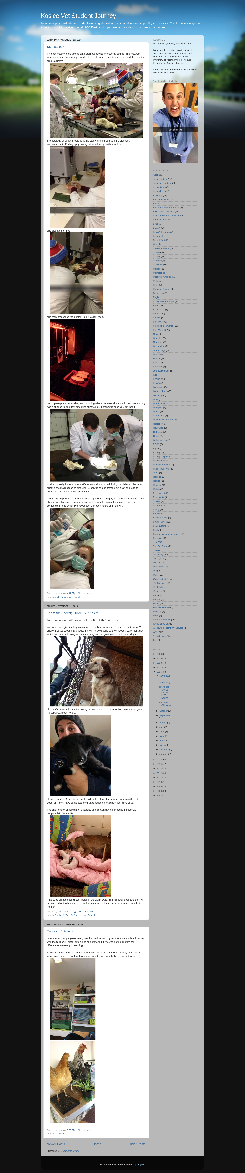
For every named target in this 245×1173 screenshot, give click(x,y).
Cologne (157, 269)
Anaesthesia (159, 191)
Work (155, 615)
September (165, 715)
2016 (159, 672)
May (161, 736)
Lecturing (158, 395)
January (163, 754)
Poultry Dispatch (161, 456)
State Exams (159, 526)
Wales (156, 603)
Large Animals (160, 391)
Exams (156, 313)
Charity (156, 256)
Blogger (141, 1164)
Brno (155, 223)
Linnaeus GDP (160, 403)
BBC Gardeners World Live (167, 215)
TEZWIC (157, 542)
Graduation (159, 346)
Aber (155, 175)
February (164, 749)
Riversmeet (159, 493)
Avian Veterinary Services (166, 207)
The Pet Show (160, 546)
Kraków (157, 383)
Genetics (157, 338)
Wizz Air (157, 611)
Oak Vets (157, 432)
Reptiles (157, 485)
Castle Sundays (161, 248)
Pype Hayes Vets (162, 468)
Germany (158, 342)
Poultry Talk (159, 460)
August (163, 722)
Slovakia (157, 513)
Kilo (155, 375)
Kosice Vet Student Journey (78, 15)
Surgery (157, 538)
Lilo (155, 399)
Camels (157, 244)
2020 (159, 654)
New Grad (158, 428)
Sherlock (157, 505)
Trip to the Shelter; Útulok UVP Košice (73, 613)
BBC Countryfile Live (163, 211)
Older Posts (137, 1144)
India (155, 362)
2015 (159, 759)
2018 (159, 663)
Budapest (158, 236)
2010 (159, 782)
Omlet (156, 436)
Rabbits (157, 477)
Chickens (59, 1133)
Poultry (156, 452)
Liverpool (157, 407)
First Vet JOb (159, 330)
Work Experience (162, 619)
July (161, 727)
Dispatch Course (161, 289)
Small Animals (160, 517)
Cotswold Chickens (163, 277)
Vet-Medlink (159, 587)
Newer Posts (56, 1144)
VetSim (156, 599)
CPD (155, 281)
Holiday (157, 354)
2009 (159, 786)
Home (97, 1144)
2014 (159, 764)
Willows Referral (161, 607)
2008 (159, 791)
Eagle (156, 297)
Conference (159, 273)
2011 (159, 777)
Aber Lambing (160, 179)
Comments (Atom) (70, 1151)
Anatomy (157, 195)
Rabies (156, 481)
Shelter (58, 915)
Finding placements (163, 326)
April (162, 740)
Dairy (156, 285)
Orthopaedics (160, 440)
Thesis (156, 550)
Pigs (155, 448)
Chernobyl (158, 260)
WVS (155, 632)
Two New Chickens (60, 931)
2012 (159, 773)
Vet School (74, 597)
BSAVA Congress (162, 232)
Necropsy (158, 423)
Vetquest (157, 591)
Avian (156, 203)
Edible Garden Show (163, 301)
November (164, 675)
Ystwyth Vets (159, 636)
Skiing (156, 509)
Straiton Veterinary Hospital (167, 534)
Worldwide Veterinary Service (168, 628)
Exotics (157, 317)
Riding (156, 489)
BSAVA (156, 228)
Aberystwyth (159, 187)
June (162, 731)
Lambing (157, 387)
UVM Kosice (61, 597)
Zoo (155, 640)
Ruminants (158, 497)
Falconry (157, 322)
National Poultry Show (164, 419)
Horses (156, 358)
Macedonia (158, 415)
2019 (159, 658)
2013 (159, 768)
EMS (155, 305)
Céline (156, 252)
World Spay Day (161, 623)
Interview (157, 366)
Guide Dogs (159, 350)
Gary (155, 334)
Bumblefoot (159, 240)
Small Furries (160, 522)
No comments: (86, 593)
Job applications (161, 370)
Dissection (158, 293)
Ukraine (157, 562)
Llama (156, 411)
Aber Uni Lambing (162, 183)
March (162, 745)
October (163, 711)
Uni (155, 570)
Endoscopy (159, 309)
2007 (159, 795)
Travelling (158, 554)
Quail (156, 472)
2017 (159, 667)
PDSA (156, 444)
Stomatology (55, 46)
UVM (66, 915)
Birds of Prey (159, 219)
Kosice (156, 379)
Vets (155, 595)
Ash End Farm (160, 199)
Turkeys (157, 558)
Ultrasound (158, 566)
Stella (156, 530)
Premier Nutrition (161, 464)
